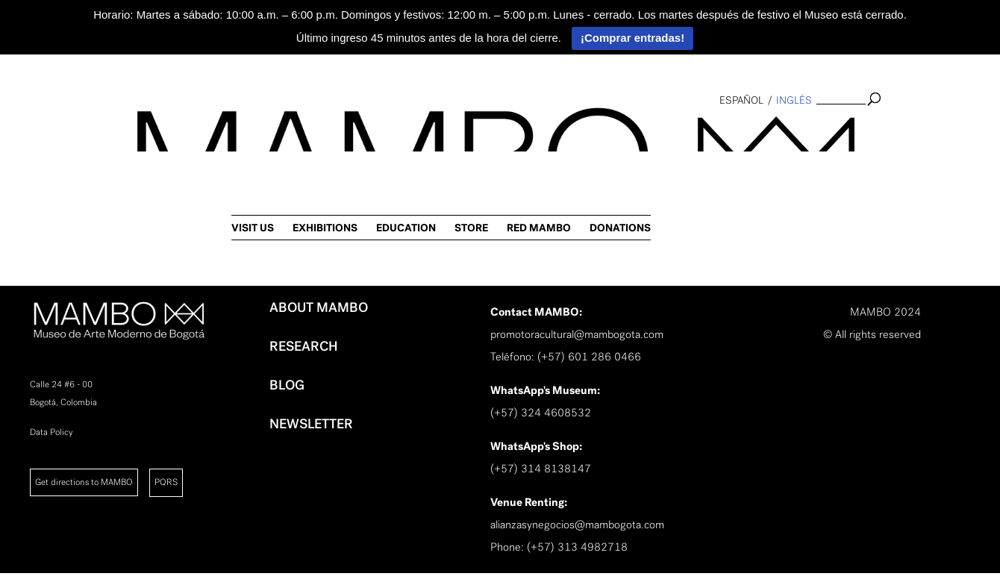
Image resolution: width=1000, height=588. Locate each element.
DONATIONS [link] (939, 130)
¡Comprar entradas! (632, 37)
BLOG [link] (286, 385)
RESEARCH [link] (303, 346)
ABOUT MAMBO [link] (318, 307)
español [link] (741, 100)
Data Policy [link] (51, 432)
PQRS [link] (166, 482)
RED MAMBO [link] (858, 130)
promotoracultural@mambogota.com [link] (576, 334)
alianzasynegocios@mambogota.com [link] (577, 524)
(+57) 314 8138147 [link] (540, 468)
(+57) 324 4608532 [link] (540, 412)
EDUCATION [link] (725, 130)
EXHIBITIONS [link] (644, 130)
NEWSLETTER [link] (311, 424)
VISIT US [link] (572, 130)
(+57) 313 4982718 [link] (577, 547)
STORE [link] (790, 130)
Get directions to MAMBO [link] (84, 482)
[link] (19, 243)
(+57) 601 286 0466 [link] (589, 356)
